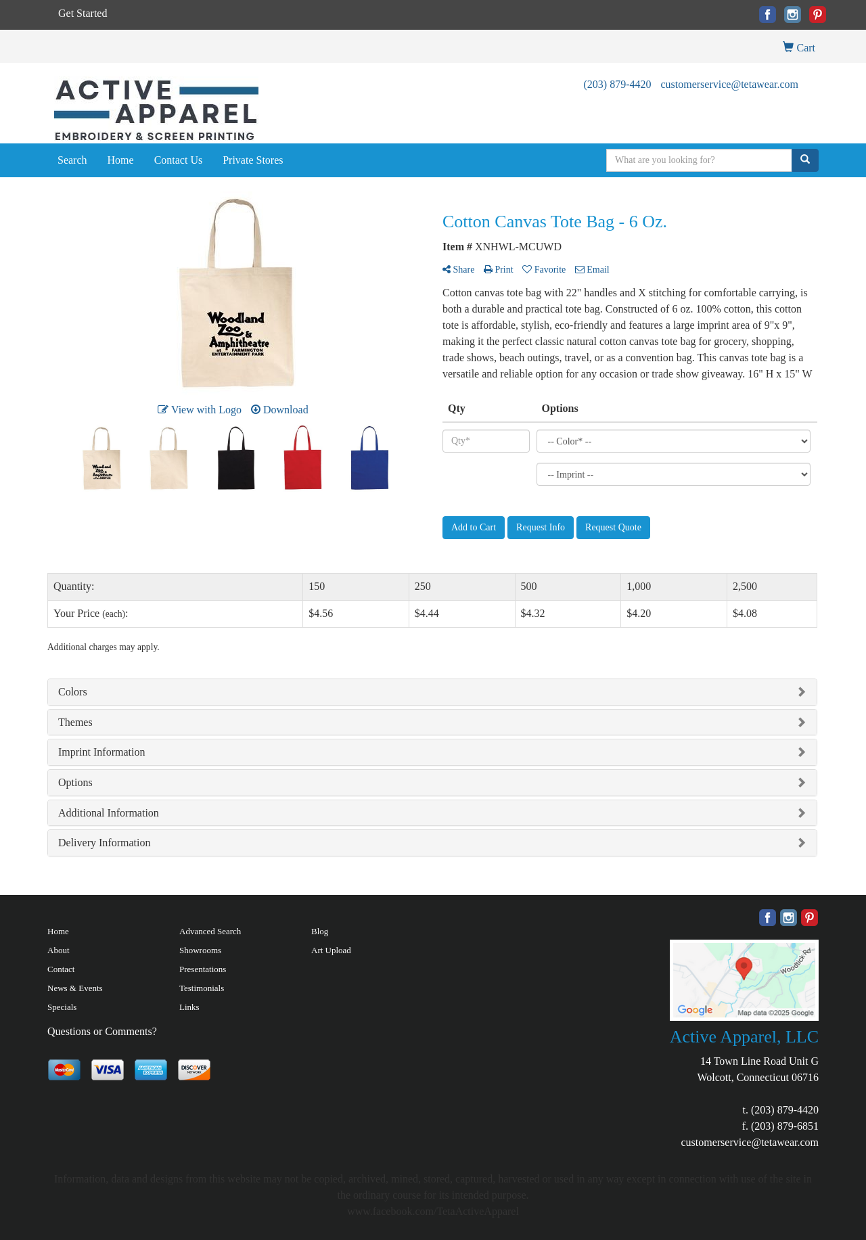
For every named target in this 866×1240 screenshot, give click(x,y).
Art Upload (331, 950)
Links (189, 1007)
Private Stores (253, 160)
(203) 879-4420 (617, 84)
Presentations (202, 969)
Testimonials (201, 988)
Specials (61, 1007)
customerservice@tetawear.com (729, 84)
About (58, 950)
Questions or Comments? (102, 1031)
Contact (60, 969)
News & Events (75, 988)
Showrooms (200, 950)
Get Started (82, 13)
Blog (319, 931)
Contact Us (178, 160)
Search (72, 160)
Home (121, 160)
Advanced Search (210, 931)
